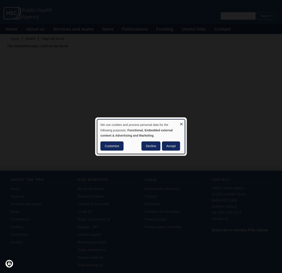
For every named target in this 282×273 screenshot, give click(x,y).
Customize (112, 146)
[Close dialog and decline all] (181, 122)
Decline (151, 146)
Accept (171, 146)
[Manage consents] (9, 264)
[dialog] (141, 136)
